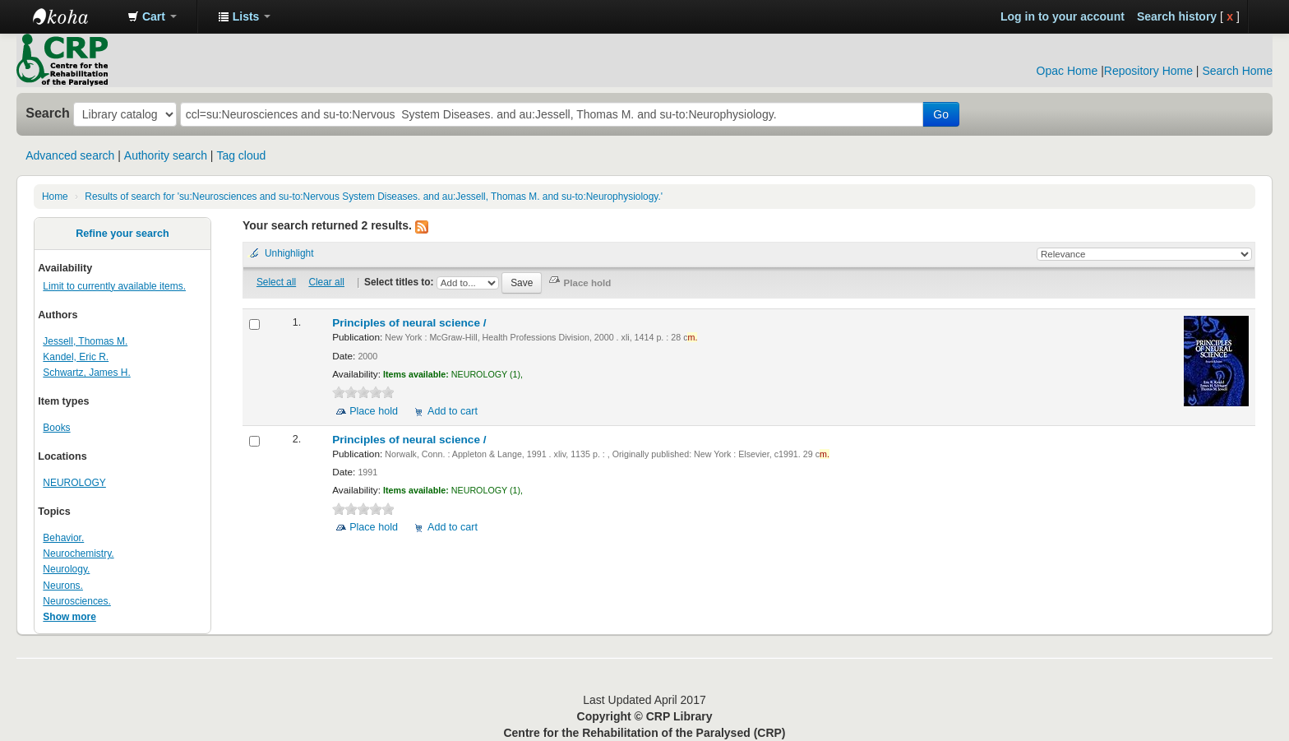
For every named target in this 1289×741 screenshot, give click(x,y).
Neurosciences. (77, 601)
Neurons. (63, 585)
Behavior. (63, 538)
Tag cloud (241, 155)
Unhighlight (289, 253)
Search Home (1237, 70)
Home (55, 196)
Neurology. (66, 569)
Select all (276, 282)
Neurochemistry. (78, 553)
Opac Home (1067, 70)
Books (56, 427)
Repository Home (1148, 70)
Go (941, 114)
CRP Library (74, 16)
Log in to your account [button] (1062, 16)
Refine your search (122, 233)
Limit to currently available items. (114, 286)
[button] (152, 16)
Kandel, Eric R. (76, 357)
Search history (1177, 16)
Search (47, 112)
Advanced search (69, 155)
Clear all (326, 282)
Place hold (373, 411)
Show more (69, 617)
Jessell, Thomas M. (85, 341)
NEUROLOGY (74, 483)
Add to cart (452, 411)
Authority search (165, 155)
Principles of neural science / (410, 323)
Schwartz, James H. (86, 372)
